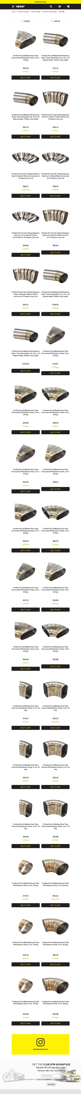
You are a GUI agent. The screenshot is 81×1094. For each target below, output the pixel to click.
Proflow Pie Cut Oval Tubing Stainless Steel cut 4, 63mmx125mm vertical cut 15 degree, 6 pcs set (55, 235)
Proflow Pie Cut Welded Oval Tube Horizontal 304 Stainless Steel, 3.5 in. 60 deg (26, 531)
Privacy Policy (60, 1079)
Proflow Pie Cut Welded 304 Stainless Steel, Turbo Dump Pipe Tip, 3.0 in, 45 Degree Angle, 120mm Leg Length (26, 117)
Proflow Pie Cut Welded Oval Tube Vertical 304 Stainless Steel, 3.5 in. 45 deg (26, 767)
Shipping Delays (40, 2)
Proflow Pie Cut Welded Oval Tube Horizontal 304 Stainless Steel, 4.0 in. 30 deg (26, 590)
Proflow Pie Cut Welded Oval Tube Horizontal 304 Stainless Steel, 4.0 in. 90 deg (55, 649)
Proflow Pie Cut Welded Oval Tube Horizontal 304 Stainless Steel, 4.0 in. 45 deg (55, 590)
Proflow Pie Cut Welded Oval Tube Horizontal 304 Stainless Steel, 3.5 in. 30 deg (26, 472)
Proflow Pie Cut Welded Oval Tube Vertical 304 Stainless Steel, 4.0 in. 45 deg (26, 826)
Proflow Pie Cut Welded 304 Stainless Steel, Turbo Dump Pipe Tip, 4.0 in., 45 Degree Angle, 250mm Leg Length (26, 353)
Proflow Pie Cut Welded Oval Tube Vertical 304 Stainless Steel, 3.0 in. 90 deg (55, 708)
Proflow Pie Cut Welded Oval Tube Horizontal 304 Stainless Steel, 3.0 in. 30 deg (55, 353)
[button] (13, 6)
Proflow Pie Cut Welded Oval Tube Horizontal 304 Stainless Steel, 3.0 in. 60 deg (26, 413)
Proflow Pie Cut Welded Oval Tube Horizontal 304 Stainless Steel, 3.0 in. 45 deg (26, 58)
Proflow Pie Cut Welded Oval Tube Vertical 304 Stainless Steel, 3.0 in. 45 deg (26, 708)
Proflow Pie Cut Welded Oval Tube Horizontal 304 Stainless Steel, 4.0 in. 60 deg (26, 649)
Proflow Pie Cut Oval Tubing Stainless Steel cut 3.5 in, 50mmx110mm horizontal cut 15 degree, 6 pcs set (26, 235)
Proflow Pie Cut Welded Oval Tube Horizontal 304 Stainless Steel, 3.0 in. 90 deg (55, 413)
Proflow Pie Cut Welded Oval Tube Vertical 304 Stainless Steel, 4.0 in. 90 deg (55, 826)
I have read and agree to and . (41, 1079)
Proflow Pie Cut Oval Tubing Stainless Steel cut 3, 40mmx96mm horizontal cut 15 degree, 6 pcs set (55, 176)
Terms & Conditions (43, 1079)
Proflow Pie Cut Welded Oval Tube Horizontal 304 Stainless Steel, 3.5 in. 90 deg (55, 531)
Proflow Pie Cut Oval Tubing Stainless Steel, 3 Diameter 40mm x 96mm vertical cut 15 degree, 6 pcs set (26, 294)
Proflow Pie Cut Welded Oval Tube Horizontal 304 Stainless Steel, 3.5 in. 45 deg (55, 472)
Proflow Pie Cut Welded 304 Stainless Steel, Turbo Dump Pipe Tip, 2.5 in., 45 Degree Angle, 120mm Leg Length (55, 58)
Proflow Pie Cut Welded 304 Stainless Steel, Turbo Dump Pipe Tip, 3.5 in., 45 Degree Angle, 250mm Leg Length (55, 294)
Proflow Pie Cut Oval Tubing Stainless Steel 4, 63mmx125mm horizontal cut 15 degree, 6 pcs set (26, 176)
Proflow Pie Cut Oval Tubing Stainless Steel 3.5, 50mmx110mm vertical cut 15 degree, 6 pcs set (55, 117)
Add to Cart (26, 78)
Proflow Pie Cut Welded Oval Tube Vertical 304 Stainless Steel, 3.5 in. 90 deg (55, 767)
